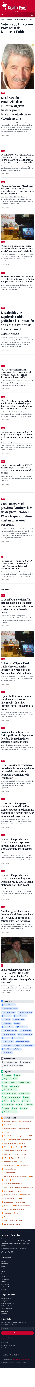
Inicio (2, 19)
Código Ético (5, 1301)
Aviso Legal (4, 1311)
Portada (3, 1261)
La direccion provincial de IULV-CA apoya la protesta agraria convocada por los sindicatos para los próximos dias (17, 436)
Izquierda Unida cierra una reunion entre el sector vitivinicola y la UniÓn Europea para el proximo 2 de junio (17, 279)
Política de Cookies (7, 1306)
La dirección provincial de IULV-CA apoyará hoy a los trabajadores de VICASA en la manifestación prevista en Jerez (17, 469)
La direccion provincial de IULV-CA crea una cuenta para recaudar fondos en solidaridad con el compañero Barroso (16, 564)
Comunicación (5, 1279)
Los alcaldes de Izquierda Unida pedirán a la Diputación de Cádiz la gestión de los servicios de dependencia (17, 736)
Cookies (11, 1362)
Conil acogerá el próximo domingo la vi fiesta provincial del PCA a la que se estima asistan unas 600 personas (17, 915)
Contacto (4, 1313)
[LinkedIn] (12, 1252)
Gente (3, 1271)
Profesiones (5, 1284)
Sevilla (3, 1266)
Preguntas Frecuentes (8, 1345)
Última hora (4, 1263)
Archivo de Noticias (7, 1287)
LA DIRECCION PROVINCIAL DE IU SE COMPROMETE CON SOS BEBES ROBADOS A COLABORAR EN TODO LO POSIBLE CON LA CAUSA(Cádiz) (17, 158)
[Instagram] (9, 1252)
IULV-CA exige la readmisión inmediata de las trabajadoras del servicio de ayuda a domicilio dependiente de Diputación (16, 373)
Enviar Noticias (5, 1348)
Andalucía (4, 1269)
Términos (18, 1362)
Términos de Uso (6, 1308)
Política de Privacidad (7, 1303)
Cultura (3, 1281)
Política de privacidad (7, 1338)
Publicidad (4, 1343)
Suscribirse (17, 1333)
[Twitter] (6, 1252)
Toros (3, 1276)
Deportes (4, 1274)
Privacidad (4, 1362)
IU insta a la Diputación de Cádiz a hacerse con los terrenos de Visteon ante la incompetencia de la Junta (17, 248)
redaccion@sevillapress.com (21, 1359)
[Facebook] (2, 1252)
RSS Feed (4, 1289)
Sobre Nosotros (6, 1298)
